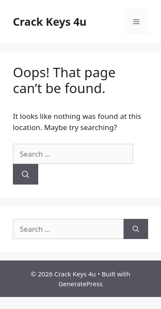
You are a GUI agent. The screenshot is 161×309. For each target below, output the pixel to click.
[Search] (25, 174)
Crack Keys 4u (50, 21)
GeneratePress (80, 283)
